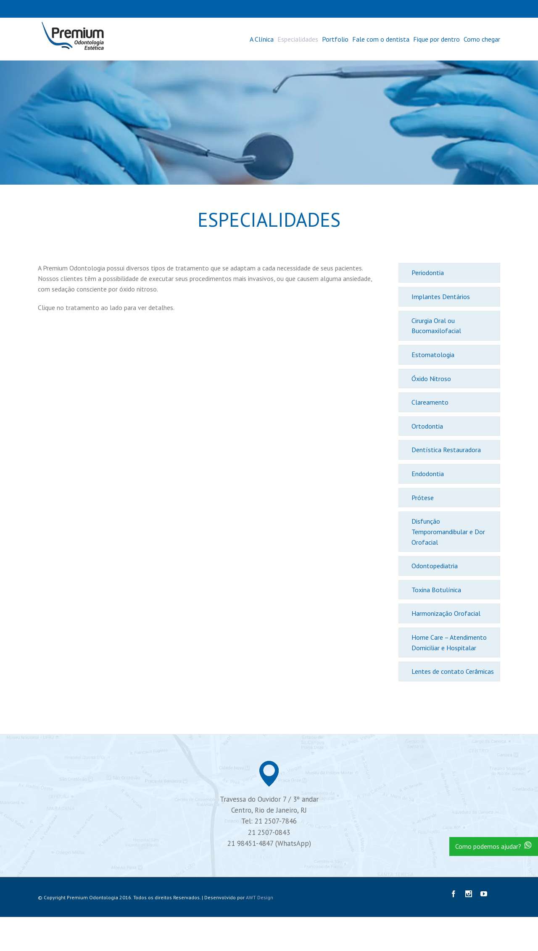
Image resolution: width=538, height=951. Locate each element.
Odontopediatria (434, 566)
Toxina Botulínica (436, 589)
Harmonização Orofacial (445, 613)
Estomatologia (432, 354)
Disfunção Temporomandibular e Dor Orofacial (448, 531)
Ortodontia (427, 426)
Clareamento (429, 402)
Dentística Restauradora (446, 449)
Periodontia (427, 272)
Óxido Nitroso (431, 378)
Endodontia (427, 473)
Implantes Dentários (440, 296)
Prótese (422, 497)
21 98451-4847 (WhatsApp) (269, 843)
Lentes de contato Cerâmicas (452, 671)
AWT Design (259, 897)
